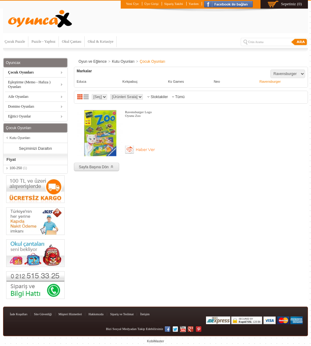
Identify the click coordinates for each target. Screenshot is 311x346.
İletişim (145, 314)
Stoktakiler (159, 97)
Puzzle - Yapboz (43, 41)
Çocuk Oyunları (21, 72)
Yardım (194, 4)
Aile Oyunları (18, 96)
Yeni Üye (132, 4)
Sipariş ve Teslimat (122, 314)
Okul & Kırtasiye (100, 41)
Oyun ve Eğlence (93, 61)
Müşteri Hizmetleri (70, 314)
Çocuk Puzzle (15, 41)
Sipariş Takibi (173, 4)
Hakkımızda (95, 314)
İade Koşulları (18, 314)
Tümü (180, 97)
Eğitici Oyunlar (19, 116)
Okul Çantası (71, 41)
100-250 (18, 168)
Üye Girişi (151, 4)
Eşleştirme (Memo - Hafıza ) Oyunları (29, 84)
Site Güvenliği (43, 314)
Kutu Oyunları (20, 138)
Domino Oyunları (21, 106)
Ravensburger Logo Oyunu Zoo (138, 113)
